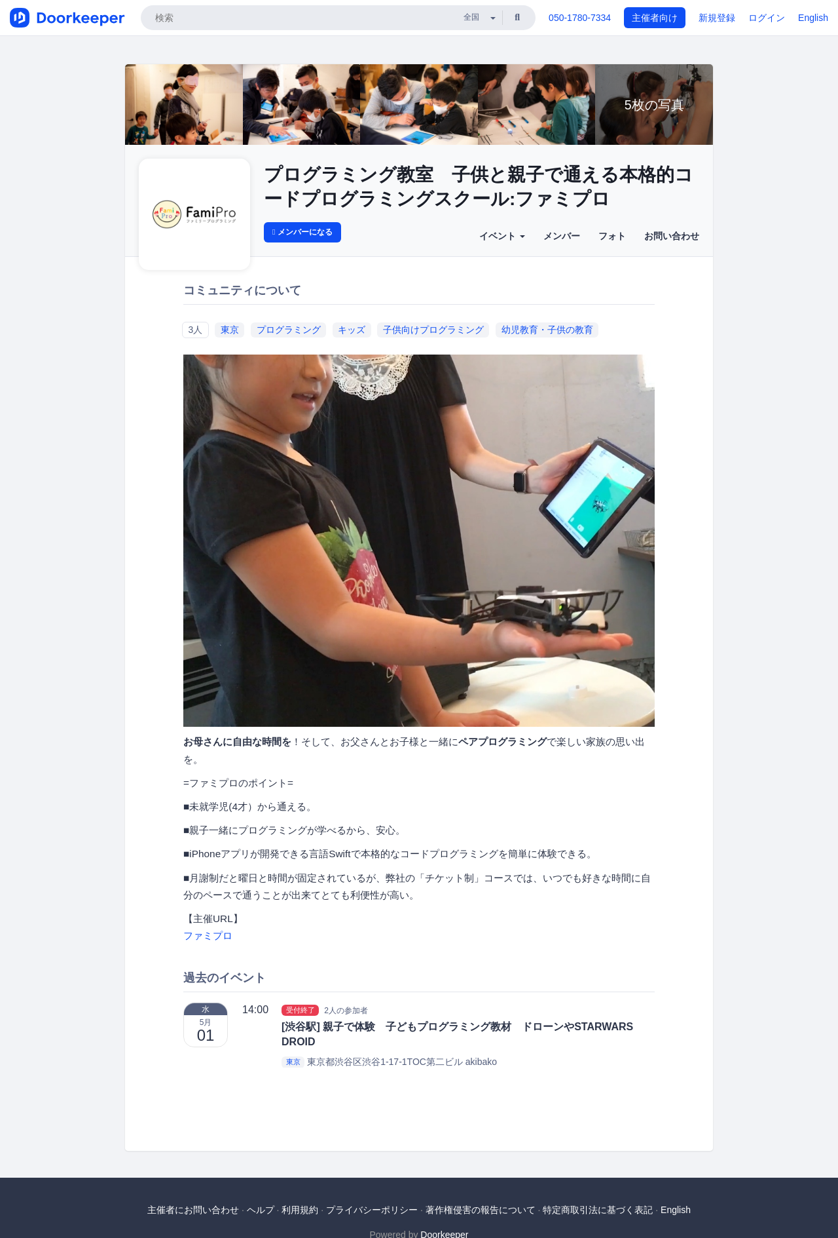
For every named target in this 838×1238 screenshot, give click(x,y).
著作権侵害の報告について (481, 1210)
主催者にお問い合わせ (193, 1210)
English (813, 17)
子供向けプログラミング (433, 329)
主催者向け (655, 17)
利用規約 (300, 1210)
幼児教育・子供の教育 (547, 329)
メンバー (561, 236)
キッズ (351, 329)
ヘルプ (260, 1210)
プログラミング (289, 329)
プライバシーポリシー (372, 1210)
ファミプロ (207, 935)
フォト (612, 236)
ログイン (766, 17)
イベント (502, 236)
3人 (195, 329)
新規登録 (717, 17)
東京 (230, 329)
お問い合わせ (671, 236)
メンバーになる (302, 232)
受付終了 (300, 1010)
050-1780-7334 (580, 17)
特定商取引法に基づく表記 (598, 1210)
